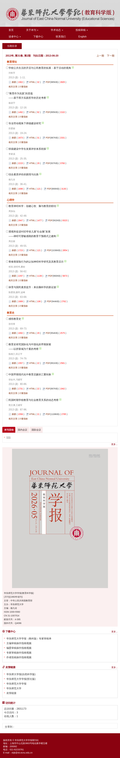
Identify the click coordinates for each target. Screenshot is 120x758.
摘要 (14, 82)
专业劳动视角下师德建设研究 (25, 123)
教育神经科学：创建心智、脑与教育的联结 (32, 206)
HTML (32, 82)
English (82, 36)
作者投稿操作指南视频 (18, 657)
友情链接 (11, 693)
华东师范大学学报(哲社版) (21, 679)
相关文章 (13, 86)
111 (8, 437)
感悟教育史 (15, 319)
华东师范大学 (13, 688)
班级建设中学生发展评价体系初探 (27, 149)
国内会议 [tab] (22, 430)
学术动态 (57, 30)
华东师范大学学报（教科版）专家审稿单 (28, 638)
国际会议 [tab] (36, 430)
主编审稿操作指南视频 (18, 643)
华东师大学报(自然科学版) (21, 674)
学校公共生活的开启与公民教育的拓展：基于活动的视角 (40, 68)
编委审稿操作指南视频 (18, 648)
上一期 (100, 55)
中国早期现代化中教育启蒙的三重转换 (30, 374)
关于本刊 (32, 30)
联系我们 (61, 36)
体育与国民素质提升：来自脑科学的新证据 (32, 287)
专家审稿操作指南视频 (18, 652)
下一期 (110, 55)
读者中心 (15, 36)
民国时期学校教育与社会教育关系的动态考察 (34, 400)
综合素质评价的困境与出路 (24, 174)
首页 (11, 30)
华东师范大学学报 (16, 683)
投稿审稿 (82, 30)
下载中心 (38, 36)
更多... (114, 444)
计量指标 (23, 86)
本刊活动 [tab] (8, 430)
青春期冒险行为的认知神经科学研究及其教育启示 (36, 261)
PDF (48, 82)
